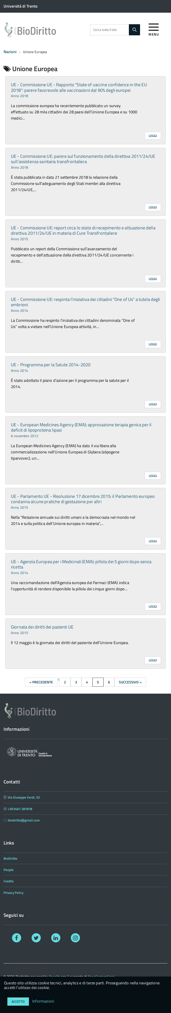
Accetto (18, 1001)
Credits (9, 881)
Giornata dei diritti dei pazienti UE (42, 629)
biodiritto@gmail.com (24, 820)
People (9, 869)
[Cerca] (134, 29)
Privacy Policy (13, 892)
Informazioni (43, 1001)
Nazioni (10, 52)
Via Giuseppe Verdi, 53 (24, 797)
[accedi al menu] (154, 29)
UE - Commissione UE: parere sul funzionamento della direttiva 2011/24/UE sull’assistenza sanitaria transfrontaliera (83, 161)
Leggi (153, 135)
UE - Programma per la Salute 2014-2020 (50, 367)
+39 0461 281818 (20, 808)
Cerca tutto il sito (105, 30)
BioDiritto (10, 858)
